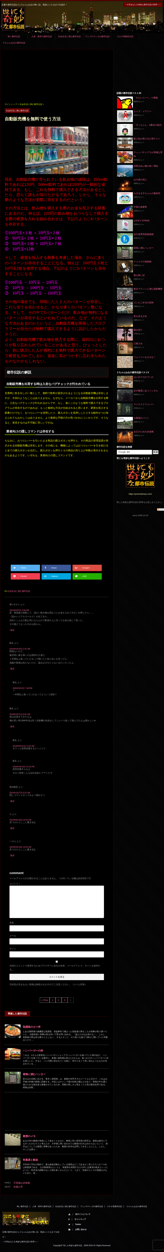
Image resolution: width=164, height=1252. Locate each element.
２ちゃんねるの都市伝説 (14, 43)
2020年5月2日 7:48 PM (22, 688)
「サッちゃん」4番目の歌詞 (147, 125)
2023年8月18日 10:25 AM (20, 847)
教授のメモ (29, 1136)
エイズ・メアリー (142, 111)
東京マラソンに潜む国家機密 (148, 289)
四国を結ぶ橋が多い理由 (146, 166)
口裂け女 (138, 343)
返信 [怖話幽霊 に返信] (12, 801)
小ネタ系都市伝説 (125, 36)
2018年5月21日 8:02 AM (19, 714)
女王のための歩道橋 (144, 431)
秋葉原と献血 (30, 1159)
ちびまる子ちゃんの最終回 (147, 193)
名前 (11, 922)
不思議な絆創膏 (21, 1182)
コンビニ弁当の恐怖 (144, 302)
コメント (14, 883)
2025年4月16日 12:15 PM (23, 767)
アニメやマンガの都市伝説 (97, 36)
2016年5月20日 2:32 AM (19, 649)
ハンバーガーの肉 (33, 1050)
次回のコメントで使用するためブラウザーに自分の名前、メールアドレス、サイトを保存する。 (54, 967)
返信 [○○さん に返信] (12, 855)
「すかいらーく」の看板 (146, 97)
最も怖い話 (139, 275)
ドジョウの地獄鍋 (142, 261)
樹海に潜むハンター (34, 1074)
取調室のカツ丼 (32, 1027)
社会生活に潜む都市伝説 (69, 36)
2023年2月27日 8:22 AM (19, 793)
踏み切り (138, 330)
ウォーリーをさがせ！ (145, 357)
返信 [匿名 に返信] (12, 668)
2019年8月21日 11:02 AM (23, 746)
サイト (12, 948)
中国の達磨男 (140, 207)
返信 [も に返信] (12, 828)
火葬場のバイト (141, 418)
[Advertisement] (57, 76)
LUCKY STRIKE (142, 220)
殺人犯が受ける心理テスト (147, 138)
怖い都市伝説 (14, 36)
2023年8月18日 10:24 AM (20, 820)
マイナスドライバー (144, 404)
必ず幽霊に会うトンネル (146, 390)
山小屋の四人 (140, 179)
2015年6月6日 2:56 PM (19, 610)
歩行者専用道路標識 (144, 234)
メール (12, 935)
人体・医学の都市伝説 (41, 36)
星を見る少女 (140, 316)
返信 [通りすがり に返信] (12, 630)
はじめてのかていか (144, 377)
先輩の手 (18, 1186)
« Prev (44, 1000)
